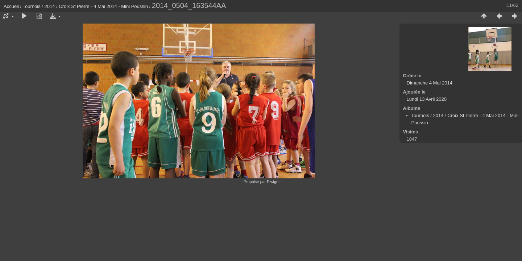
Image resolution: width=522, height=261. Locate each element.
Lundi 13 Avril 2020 (427, 99)
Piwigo (272, 181)
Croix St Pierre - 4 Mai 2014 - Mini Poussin (103, 6)
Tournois (32, 6)
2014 (50, 6)
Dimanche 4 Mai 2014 (429, 83)
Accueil (11, 6)
